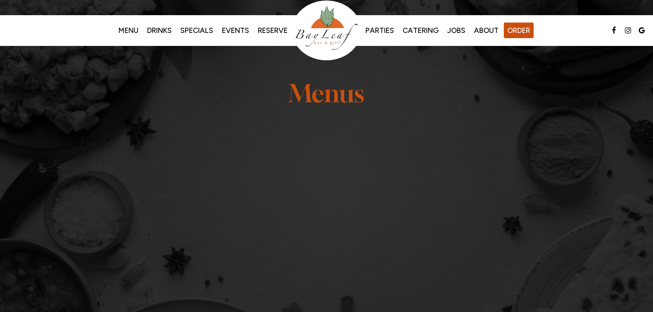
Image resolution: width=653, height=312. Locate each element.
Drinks (159, 30)
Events (235, 30)
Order (518, 30)
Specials (196, 30)
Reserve (273, 30)
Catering (421, 30)
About (486, 30)
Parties (379, 30)
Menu (128, 30)
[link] (326, 30)
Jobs (456, 30)
